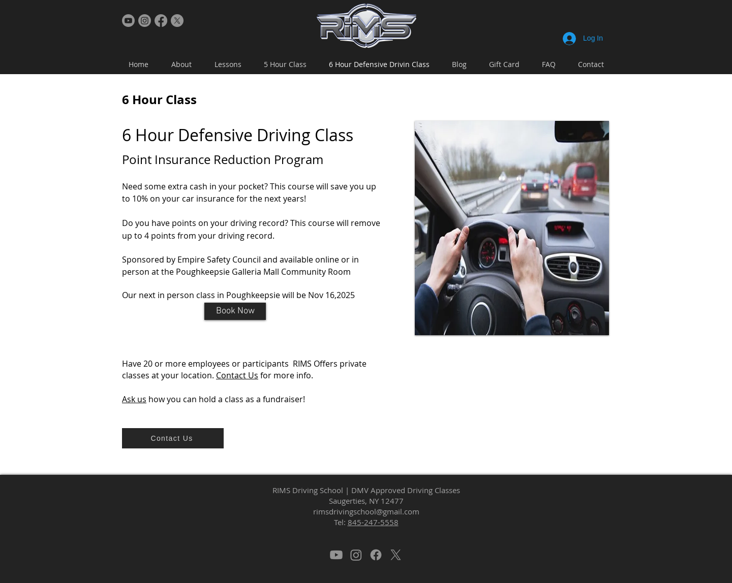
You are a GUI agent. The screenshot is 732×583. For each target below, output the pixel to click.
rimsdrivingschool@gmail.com (366, 511)
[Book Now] (235, 311)
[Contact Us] (173, 438)
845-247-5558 (373, 522)
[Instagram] (144, 20)
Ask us (134, 399)
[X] (177, 20)
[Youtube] (128, 20)
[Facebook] (161, 20)
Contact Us (237, 375)
